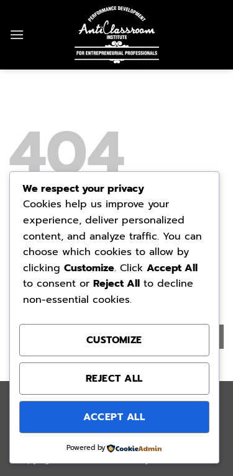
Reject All (114, 378)
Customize (114, 340)
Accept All (114, 417)
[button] (16, 34)
